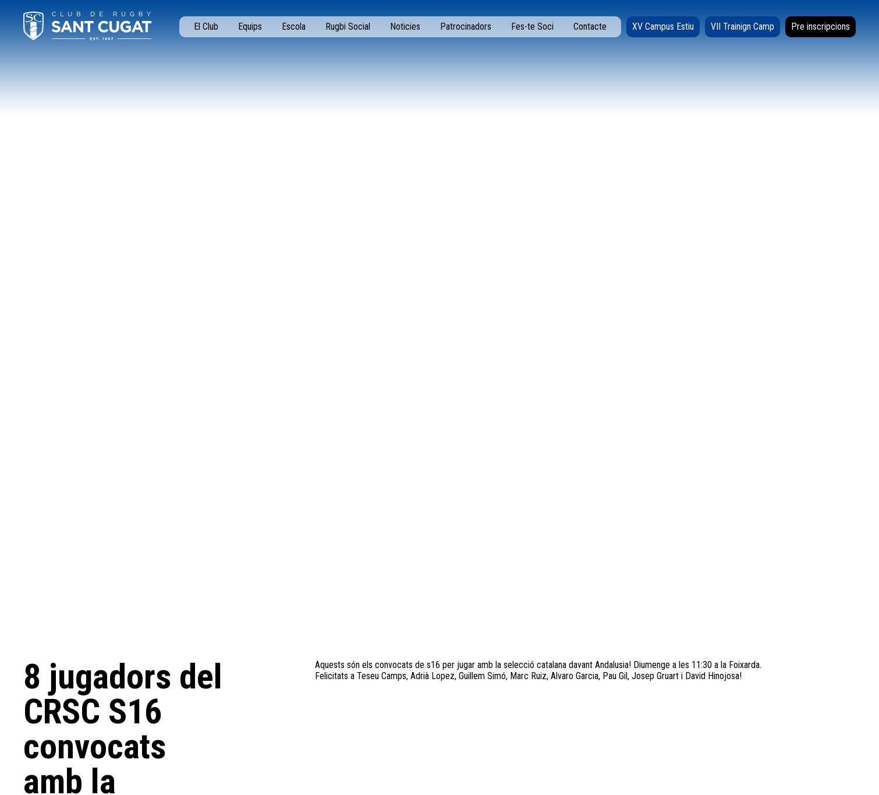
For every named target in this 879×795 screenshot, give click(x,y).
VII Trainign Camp (742, 26)
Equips (250, 26)
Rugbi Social (347, 26)
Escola (294, 26)
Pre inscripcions (820, 26)
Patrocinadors (465, 26)
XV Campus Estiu (663, 26)
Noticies (405, 26)
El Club (206, 26)
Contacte (590, 26)
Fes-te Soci (532, 26)
